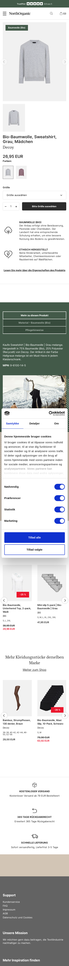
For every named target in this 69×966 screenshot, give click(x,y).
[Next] (65, 600)
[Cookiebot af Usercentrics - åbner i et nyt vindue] (49, 413)
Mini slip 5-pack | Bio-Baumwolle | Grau (49, 607)
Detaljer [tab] (34, 423)
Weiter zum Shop (34, 670)
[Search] (52, 13)
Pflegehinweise (34, 330)
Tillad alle (34, 537)
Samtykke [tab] (12, 423)
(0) (63, 13)
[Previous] (4, 600)
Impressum (9, 909)
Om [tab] (56, 423)
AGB (5, 913)
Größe (6, 187)
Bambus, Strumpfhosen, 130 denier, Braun (17, 722)
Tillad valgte (34, 549)
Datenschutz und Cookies (17, 917)
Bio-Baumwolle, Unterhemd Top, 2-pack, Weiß (17, 608)
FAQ (5, 905)
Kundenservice (11, 901)
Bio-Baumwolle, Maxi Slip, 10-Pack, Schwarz (50, 722)
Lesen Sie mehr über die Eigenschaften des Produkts (34, 270)
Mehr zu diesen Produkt (34, 315)
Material (34, 322)
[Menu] (4, 14)
